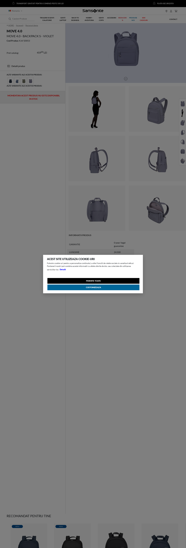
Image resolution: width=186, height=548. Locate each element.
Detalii (63, 269)
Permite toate (93, 281)
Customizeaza (93, 287)
